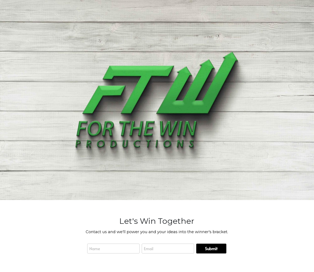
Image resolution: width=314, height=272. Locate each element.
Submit (211, 248)
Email (148, 248)
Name (94, 248)
